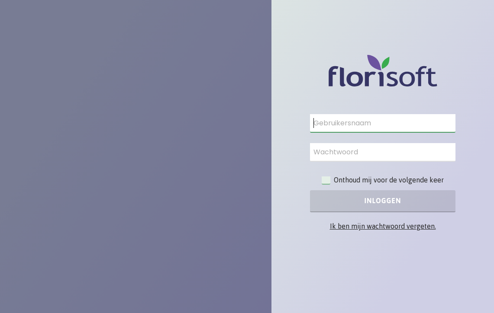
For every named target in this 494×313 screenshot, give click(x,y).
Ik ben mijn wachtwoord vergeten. (383, 226)
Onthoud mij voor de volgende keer (389, 180)
